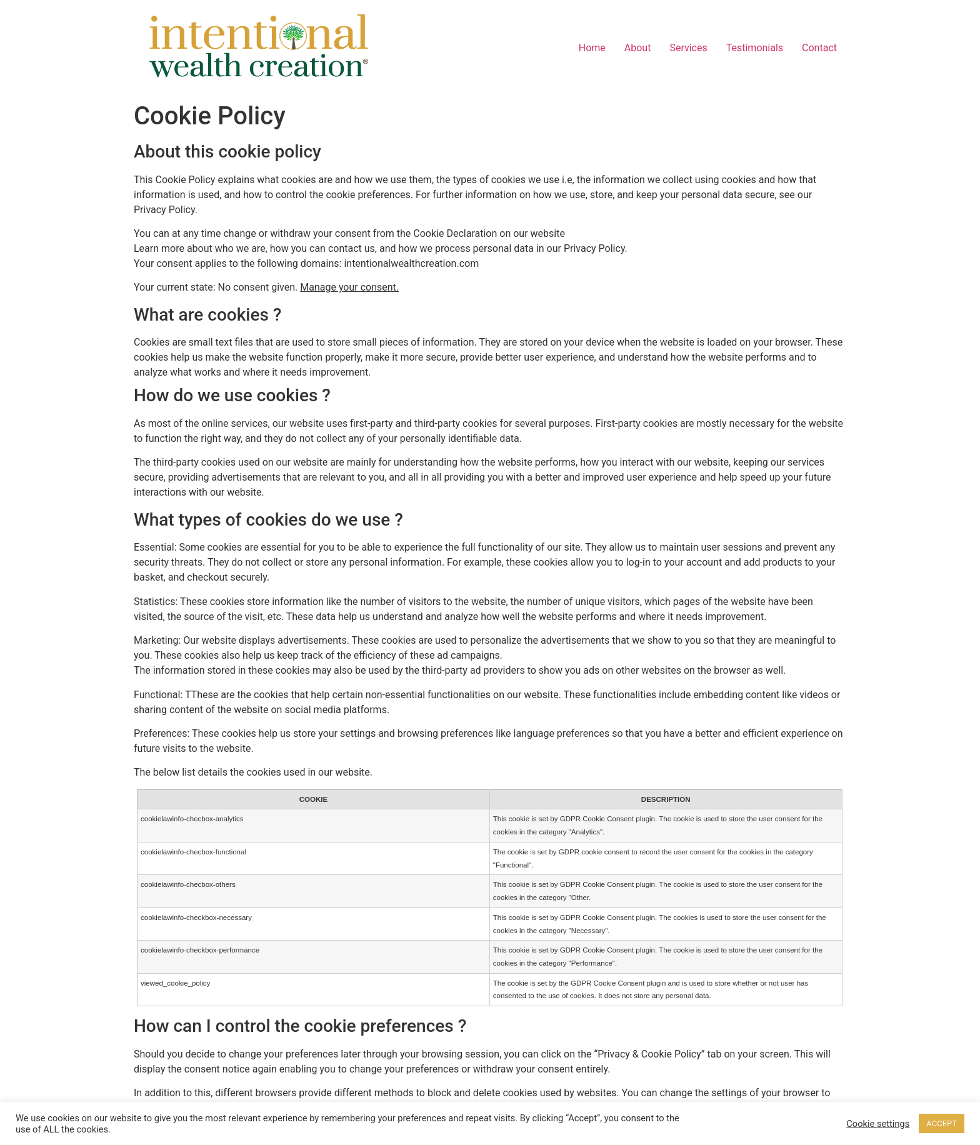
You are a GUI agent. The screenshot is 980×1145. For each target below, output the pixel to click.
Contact (819, 48)
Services (688, 48)
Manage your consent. (349, 287)
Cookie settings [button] (877, 1123)
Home (592, 48)
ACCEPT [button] (941, 1123)
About (637, 48)
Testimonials (754, 48)
